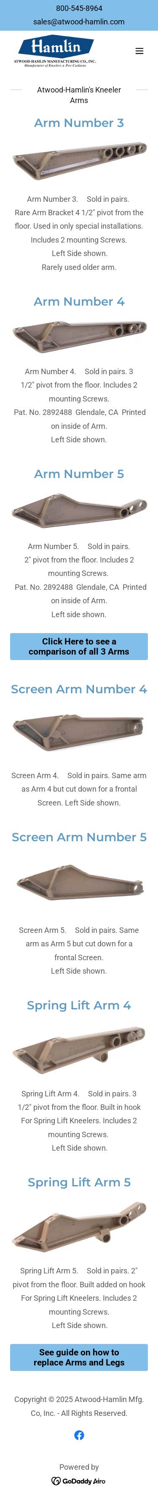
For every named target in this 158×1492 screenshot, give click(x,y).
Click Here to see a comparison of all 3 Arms (79, 646)
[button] (139, 50)
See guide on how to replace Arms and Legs (79, 1357)
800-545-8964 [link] (79, 8)
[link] (54, 51)
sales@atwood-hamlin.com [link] (79, 21)
